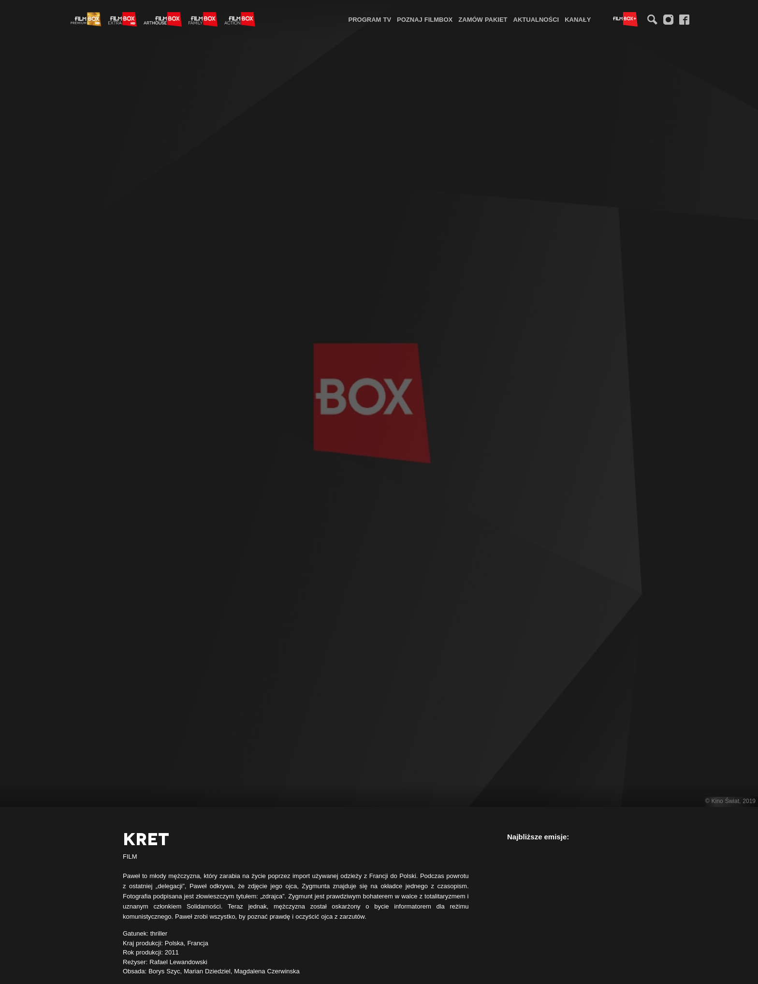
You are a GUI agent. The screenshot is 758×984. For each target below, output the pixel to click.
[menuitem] (370, 19)
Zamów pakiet (482, 19)
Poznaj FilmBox (424, 19)
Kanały (578, 19)
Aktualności (536, 19)
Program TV (370, 19)
